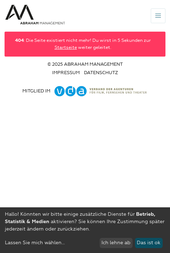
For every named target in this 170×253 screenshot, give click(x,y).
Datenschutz (101, 73)
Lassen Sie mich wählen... (35, 242)
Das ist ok (149, 242)
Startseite (66, 47)
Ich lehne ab (115, 242)
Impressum (66, 73)
